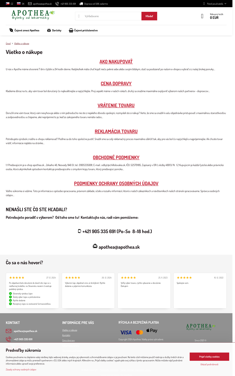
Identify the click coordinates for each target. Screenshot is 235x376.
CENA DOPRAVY (116, 83)
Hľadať (149, 16)
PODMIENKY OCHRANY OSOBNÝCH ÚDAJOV (116, 183)
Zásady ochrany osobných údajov (21, 369)
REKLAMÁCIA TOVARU (116, 131)
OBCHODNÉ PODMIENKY (116, 157)
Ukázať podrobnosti (209, 364)
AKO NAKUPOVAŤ (116, 61)
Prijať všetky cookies (209, 356)
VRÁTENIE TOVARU (116, 105)
